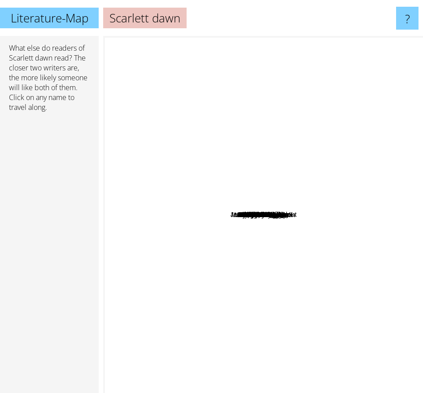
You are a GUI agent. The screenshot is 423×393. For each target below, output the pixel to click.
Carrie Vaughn (198, 184)
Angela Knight (228, 276)
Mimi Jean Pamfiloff (293, 310)
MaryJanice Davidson (289, 332)
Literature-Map (49, 18)
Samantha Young (230, 170)
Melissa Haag (248, 141)
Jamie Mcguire (230, 104)
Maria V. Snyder (172, 207)
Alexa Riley (220, 284)
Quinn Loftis (193, 128)
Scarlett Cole (237, 260)
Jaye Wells (232, 321)
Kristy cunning (230, 96)
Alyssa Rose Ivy (180, 254)
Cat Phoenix (245, 189)
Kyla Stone (200, 158)
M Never (296, 114)
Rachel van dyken (348, 310)
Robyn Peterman (350, 236)
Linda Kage (172, 314)
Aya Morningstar (240, 223)
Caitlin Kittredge (335, 191)
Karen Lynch (312, 205)
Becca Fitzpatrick (323, 50)
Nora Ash (314, 174)
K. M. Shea (371, 214)
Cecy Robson (301, 341)
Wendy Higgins (296, 144)
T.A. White (324, 110)
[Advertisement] (49, 256)
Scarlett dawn (30, 58)
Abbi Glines (197, 140)
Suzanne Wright (314, 293)
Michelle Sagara (157, 176)
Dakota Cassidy (334, 161)
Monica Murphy (204, 197)
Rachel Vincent (185, 238)
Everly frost (206, 302)
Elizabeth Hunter (246, 85)
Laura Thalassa (354, 150)
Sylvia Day (151, 327)
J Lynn (236, 155)
